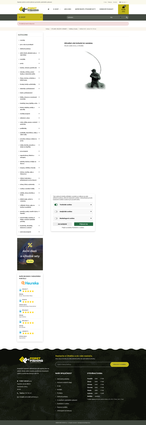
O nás (59, 386)
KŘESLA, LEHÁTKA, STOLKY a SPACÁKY (27, 108)
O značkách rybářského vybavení (67, 400)
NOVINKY (22, 40)
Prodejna (60, 393)
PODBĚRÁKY (23, 128)
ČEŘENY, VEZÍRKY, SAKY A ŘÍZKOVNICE (27, 173)
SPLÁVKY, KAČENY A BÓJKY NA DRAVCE (28, 162)
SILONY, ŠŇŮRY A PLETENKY (27, 184)
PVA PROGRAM (24, 151)
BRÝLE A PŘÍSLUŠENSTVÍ (26, 92)
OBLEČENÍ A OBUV (25, 118)
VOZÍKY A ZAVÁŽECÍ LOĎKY (27, 188)
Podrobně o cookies (63, 403)
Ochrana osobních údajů (64, 382)
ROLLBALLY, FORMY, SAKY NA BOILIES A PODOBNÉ (27, 206)
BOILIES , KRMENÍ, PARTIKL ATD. (28, 67)
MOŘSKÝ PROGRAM (25, 113)
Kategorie (23, 35)
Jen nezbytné (62, 224)
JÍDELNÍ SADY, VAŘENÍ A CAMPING (26, 200)
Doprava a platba (62, 407)
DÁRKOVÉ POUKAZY (25, 48)
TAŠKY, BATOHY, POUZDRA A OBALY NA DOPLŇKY (27, 146)
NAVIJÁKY (22, 59)
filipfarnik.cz (87, 422)
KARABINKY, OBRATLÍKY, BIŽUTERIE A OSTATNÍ (26, 226)
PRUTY (21, 63)
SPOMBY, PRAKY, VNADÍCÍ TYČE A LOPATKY (29, 212)
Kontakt (59, 389)
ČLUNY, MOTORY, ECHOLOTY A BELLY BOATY (27, 79)
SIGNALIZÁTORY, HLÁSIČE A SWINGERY (27, 156)
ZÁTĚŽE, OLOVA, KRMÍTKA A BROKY (27, 194)
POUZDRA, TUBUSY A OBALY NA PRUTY (28, 139)
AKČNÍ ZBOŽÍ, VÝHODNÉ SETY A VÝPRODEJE (28, 54)
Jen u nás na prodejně (26, 44)
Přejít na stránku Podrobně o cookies (73, 227)
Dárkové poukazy (62, 396)
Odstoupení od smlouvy (64, 410)
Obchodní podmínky (63, 379)
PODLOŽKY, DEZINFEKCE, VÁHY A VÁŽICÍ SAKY (29, 133)
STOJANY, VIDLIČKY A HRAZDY (27, 167)
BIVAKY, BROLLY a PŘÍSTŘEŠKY (28, 84)
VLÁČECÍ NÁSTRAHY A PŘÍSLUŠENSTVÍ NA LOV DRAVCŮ (28, 179)
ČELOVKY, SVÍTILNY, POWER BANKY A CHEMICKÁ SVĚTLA (27, 73)
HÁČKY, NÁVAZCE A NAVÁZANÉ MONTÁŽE (28, 98)
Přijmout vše (83, 224)
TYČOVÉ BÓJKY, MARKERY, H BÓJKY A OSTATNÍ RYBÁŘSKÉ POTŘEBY (27, 219)
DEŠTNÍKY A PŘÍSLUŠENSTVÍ (27, 88)
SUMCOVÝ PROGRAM (25, 231)
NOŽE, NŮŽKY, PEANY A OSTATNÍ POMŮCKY (28, 123)
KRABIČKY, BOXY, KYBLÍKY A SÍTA (28, 103)
